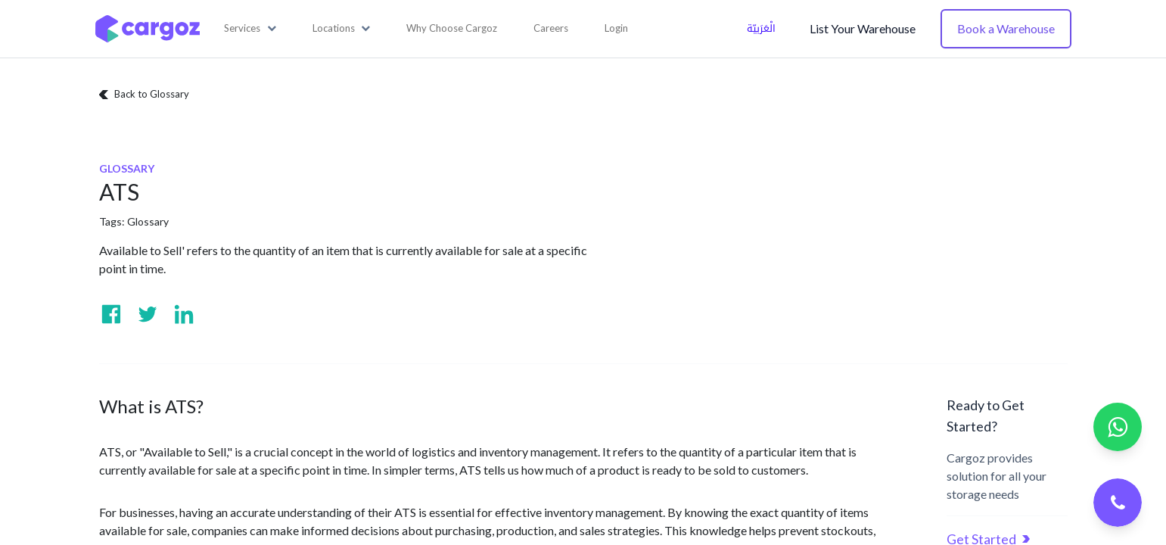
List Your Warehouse (863, 28)
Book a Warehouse (1006, 28)
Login (616, 28)
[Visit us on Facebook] (111, 314)
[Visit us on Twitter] (147, 314)
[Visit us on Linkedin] (184, 314)
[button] (250, 28)
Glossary (148, 221)
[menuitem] (451, 28)
